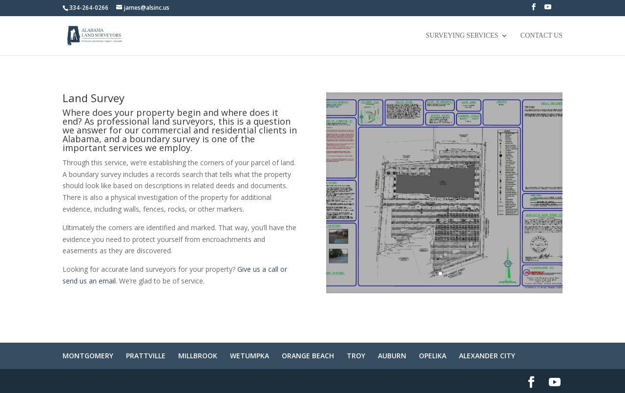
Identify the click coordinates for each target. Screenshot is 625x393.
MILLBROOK (197, 355)
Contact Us (541, 35)
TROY (356, 355)
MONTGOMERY (87, 355)
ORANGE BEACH (308, 355)
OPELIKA (432, 355)
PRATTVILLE (146, 355)
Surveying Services (462, 35)
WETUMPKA (249, 355)
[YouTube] (547, 9)
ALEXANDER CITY (487, 355)
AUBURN (392, 355)
